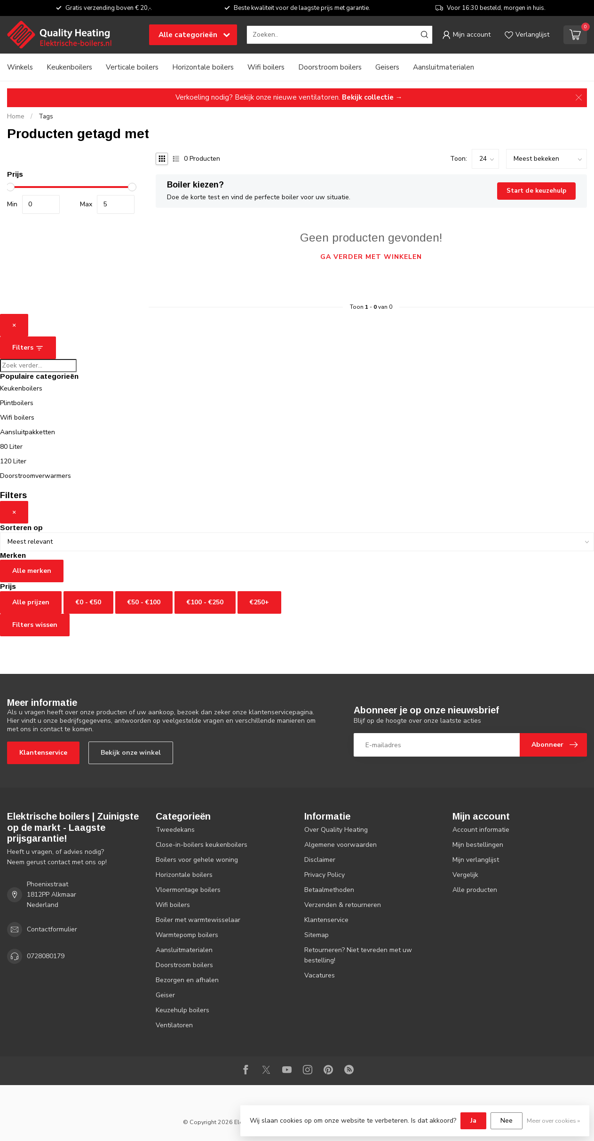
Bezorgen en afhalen (187, 980)
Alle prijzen (30, 602)
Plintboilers (16, 403)
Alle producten (474, 889)
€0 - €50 (88, 602)
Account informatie (480, 829)
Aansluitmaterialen (443, 67)
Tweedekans (175, 829)
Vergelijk (465, 874)
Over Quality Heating (336, 829)
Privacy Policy (324, 874)
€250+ (259, 602)
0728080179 (45, 956)
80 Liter (11, 446)
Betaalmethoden (329, 889)
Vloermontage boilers (188, 889)
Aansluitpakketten (27, 432)
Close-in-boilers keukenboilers (201, 844)
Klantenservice (43, 752)
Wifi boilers (266, 67)
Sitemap (316, 934)
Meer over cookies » (553, 1121)
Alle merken (31, 570)
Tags (46, 116)
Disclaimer (319, 859)
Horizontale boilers (203, 67)
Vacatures (319, 975)
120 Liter (13, 461)
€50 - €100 (143, 602)
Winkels (20, 67)
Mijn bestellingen (477, 844)
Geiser (165, 995)
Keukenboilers (69, 67)
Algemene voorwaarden (340, 844)
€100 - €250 (205, 602)
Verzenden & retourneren (342, 904)
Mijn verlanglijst (475, 859)
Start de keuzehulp (536, 191)
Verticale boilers (132, 67)
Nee (506, 1120)
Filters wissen (34, 624)
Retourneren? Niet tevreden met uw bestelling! (358, 955)
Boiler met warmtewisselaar (198, 919)
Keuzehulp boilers (182, 1010)
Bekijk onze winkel (131, 752)
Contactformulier (52, 929)
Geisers (387, 67)
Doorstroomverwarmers (35, 475)
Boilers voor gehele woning (197, 859)
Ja (473, 1120)
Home (15, 116)
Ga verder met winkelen (371, 256)
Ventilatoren (174, 1025)
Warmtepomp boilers (187, 934)
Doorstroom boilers (330, 67)
